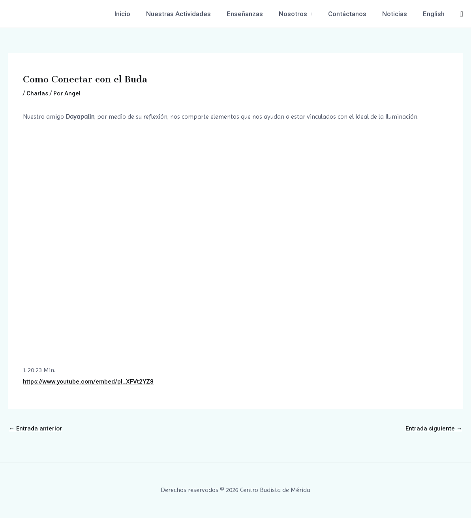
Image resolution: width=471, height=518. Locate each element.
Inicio (138, 14)
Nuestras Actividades (191, 14)
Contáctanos (353, 14)
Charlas (37, 93)
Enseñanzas (255, 14)
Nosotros (301, 14)
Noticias (398, 14)
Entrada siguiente (433, 428)
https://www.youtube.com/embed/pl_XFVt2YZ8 (90, 381)
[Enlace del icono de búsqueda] (461, 14)
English (435, 14)
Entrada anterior (36, 428)
